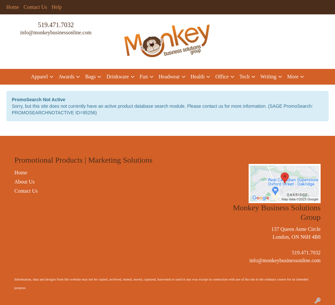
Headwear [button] (169, 76)
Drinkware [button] (117, 76)
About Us (24, 182)
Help (57, 7)
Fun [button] (144, 76)
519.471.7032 (56, 24)
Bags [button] (90, 76)
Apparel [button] (39, 76)
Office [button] (222, 76)
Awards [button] (66, 76)
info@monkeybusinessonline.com (56, 32)
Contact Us (35, 7)
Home (12, 7)
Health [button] (198, 76)
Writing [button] (268, 76)
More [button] (293, 76)
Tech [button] (244, 76)
